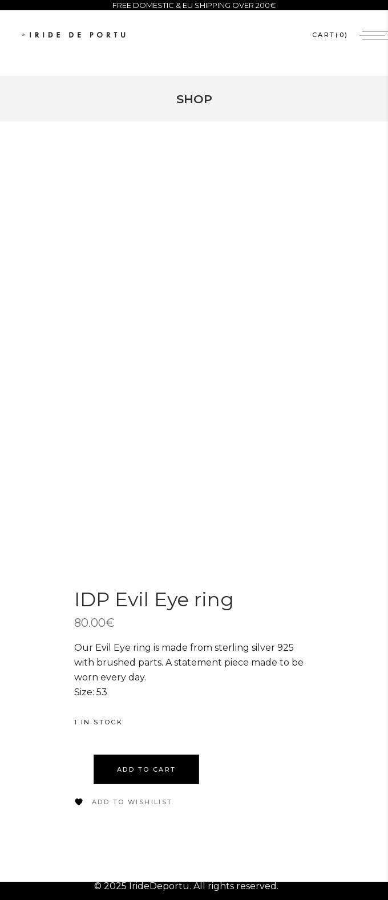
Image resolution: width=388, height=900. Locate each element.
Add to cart (146, 788)
